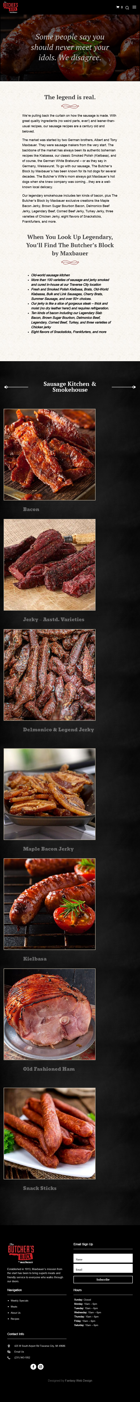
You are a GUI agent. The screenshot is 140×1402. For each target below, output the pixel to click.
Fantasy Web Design (78, 1380)
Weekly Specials (19, 1300)
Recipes (15, 1318)
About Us (16, 1312)
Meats (14, 1306)
